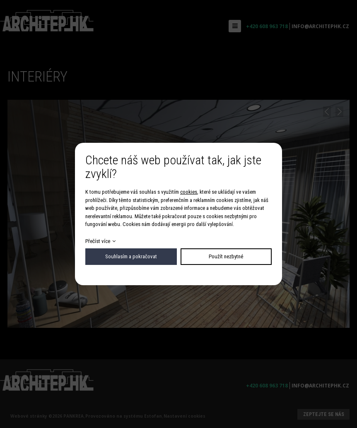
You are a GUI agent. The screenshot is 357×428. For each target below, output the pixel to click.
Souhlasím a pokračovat (131, 256)
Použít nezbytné (226, 256)
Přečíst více (97, 241)
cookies (188, 192)
